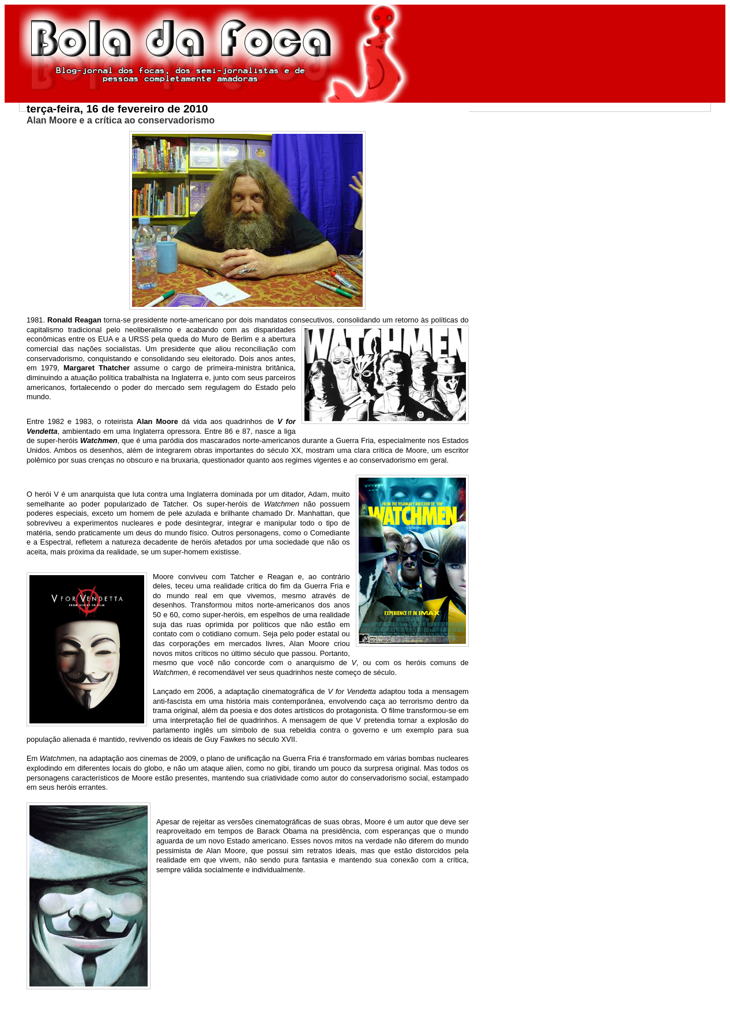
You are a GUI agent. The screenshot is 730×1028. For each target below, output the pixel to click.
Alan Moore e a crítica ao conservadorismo (121, 120)
